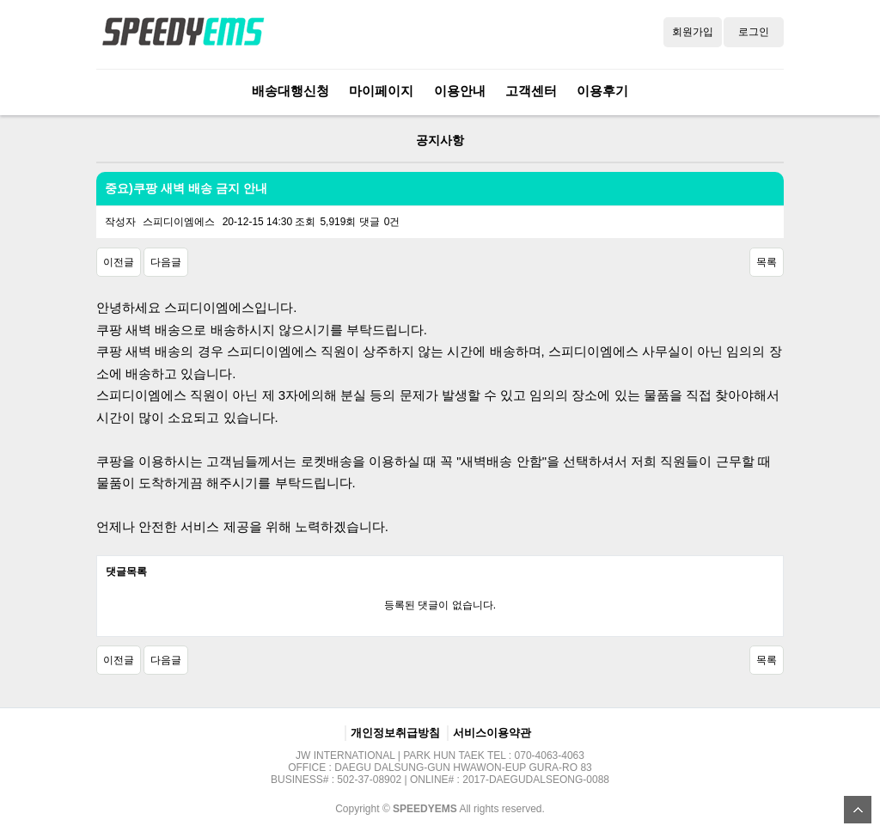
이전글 (118, 262)
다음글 (165, 262)
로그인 (753, 32)
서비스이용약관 (492, 732)
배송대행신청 (290, 90)
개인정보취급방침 (395, 732)
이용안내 (460, 90)
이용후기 (602, 90)
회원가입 (692, 32)
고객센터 (531, 90)
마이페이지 (381, 90)
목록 (766, 262)
